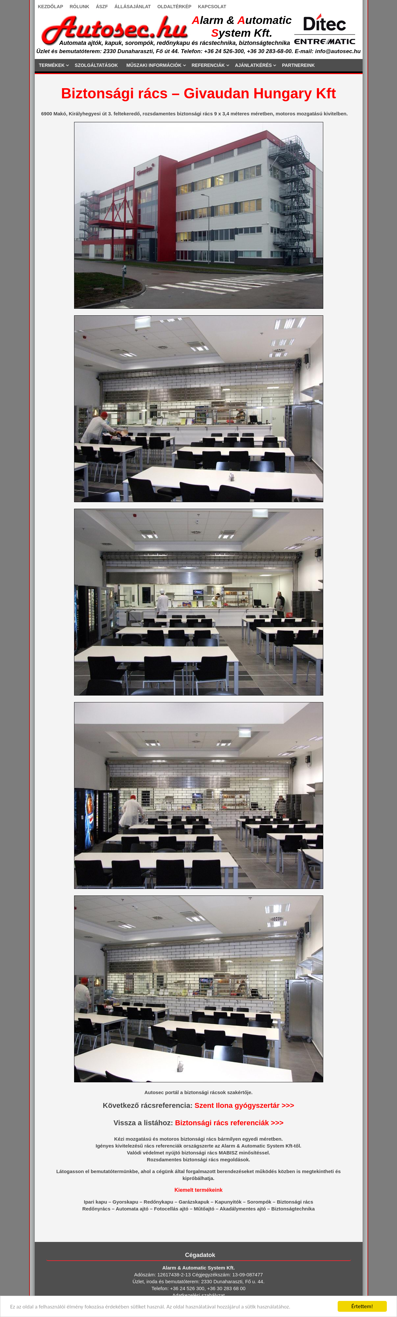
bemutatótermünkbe (114, 1171)
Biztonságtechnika (293, 1208)
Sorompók (259, 1202)
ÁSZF (102, 6)
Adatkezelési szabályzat (198, 1295)
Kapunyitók (228, 1202)
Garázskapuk (194, 1202)
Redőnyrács (96, 1208)
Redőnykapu (158, 1202)
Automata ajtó (132, 1208)
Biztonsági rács (295, 1202)
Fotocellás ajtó (171, 1208)
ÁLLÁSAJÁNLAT (132, 6)
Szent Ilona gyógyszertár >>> (244, 1105)
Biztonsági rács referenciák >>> (229, 1123)
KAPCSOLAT (212, 6)
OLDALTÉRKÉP (174, 6)
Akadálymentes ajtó (243, 1208)
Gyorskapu (125, 1202)
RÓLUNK (79, 6)
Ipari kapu (95, 1202)
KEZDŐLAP (50, 6)
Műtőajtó (204, 1208)
